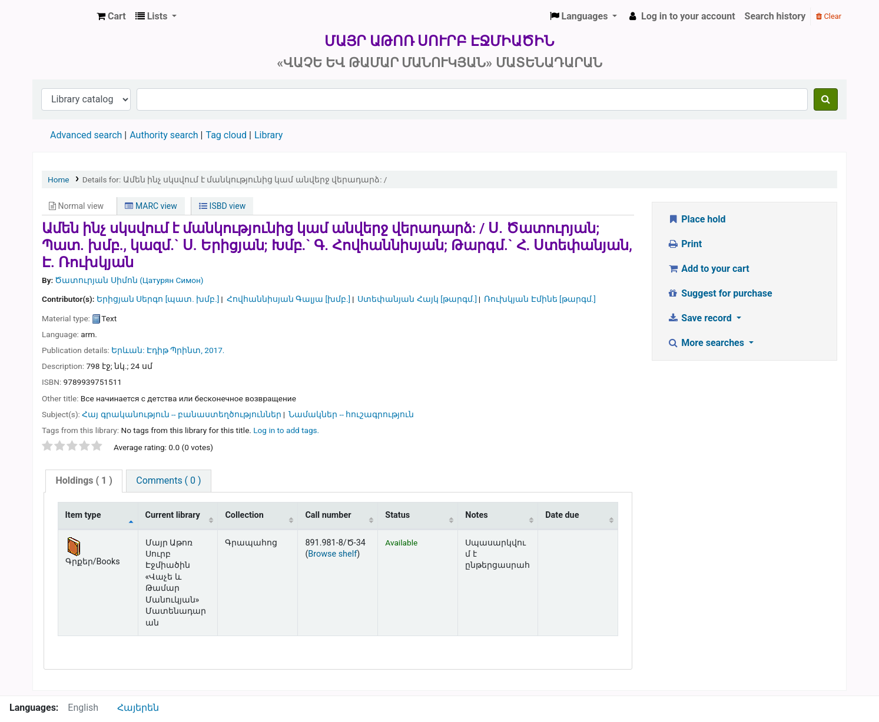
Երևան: (127, 350)
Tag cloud (226, 135)
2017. (214, 350)
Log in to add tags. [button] (286, 430)
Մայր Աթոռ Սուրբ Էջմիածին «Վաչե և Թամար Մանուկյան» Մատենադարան (62, 16)
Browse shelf (332, 554)
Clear (828, 16)
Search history (775, 16)
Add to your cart (708, 268)
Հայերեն (138, 707)
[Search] (826, 99)
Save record (700, 318)
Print (684, 243)
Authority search (164, 135)
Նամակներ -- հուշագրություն (351, 414)
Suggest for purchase (719, 293)
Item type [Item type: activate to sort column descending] (83, 515)
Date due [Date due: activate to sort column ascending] (562, 515)
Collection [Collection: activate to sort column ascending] (244, 515)
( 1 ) (83, 480)
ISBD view (222, 206)
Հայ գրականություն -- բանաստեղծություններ (181, 414)
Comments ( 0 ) (168, 480)
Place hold (696, 219)
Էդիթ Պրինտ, (175, 350)
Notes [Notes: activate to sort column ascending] (476, 515)
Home (58, 179)
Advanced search (86, 135)
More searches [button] (707, 342)
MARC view (151, 206)
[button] (111, 16)
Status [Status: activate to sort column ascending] (397, 515)
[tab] (83, 481)
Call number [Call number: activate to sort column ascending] (328, 515)
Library (268, 135)
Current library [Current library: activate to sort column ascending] (172, 515)
